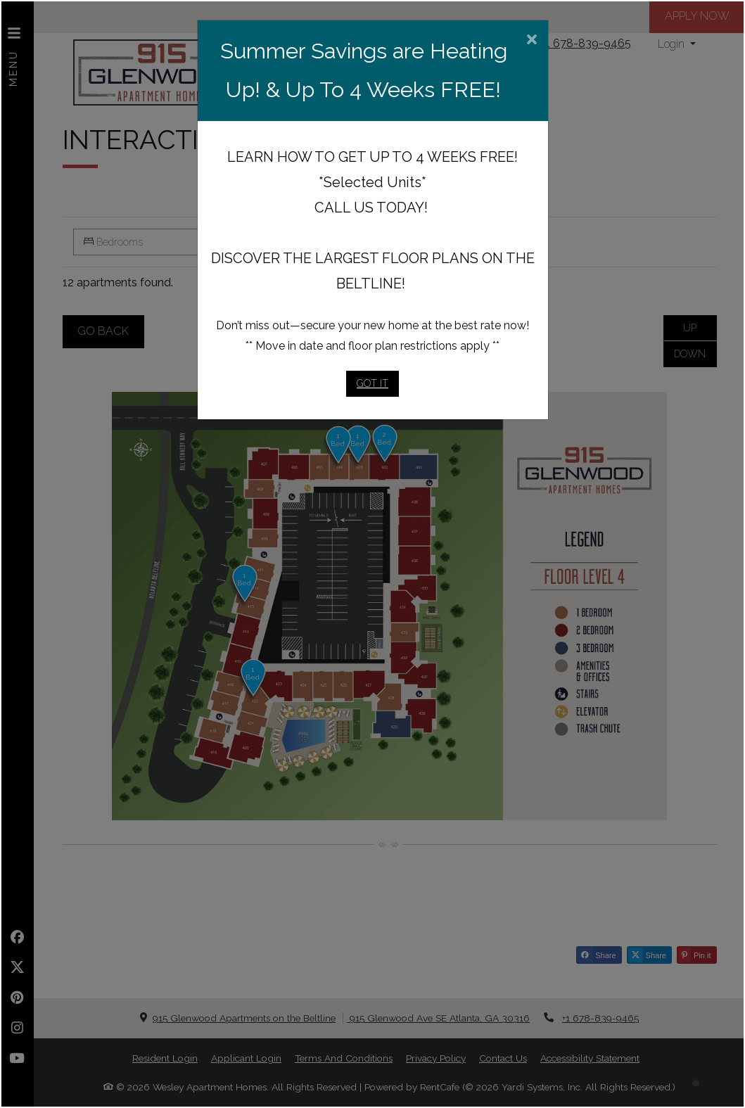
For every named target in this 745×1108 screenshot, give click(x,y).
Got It (372, 383)
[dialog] (372, 554)
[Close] (531, 40)
